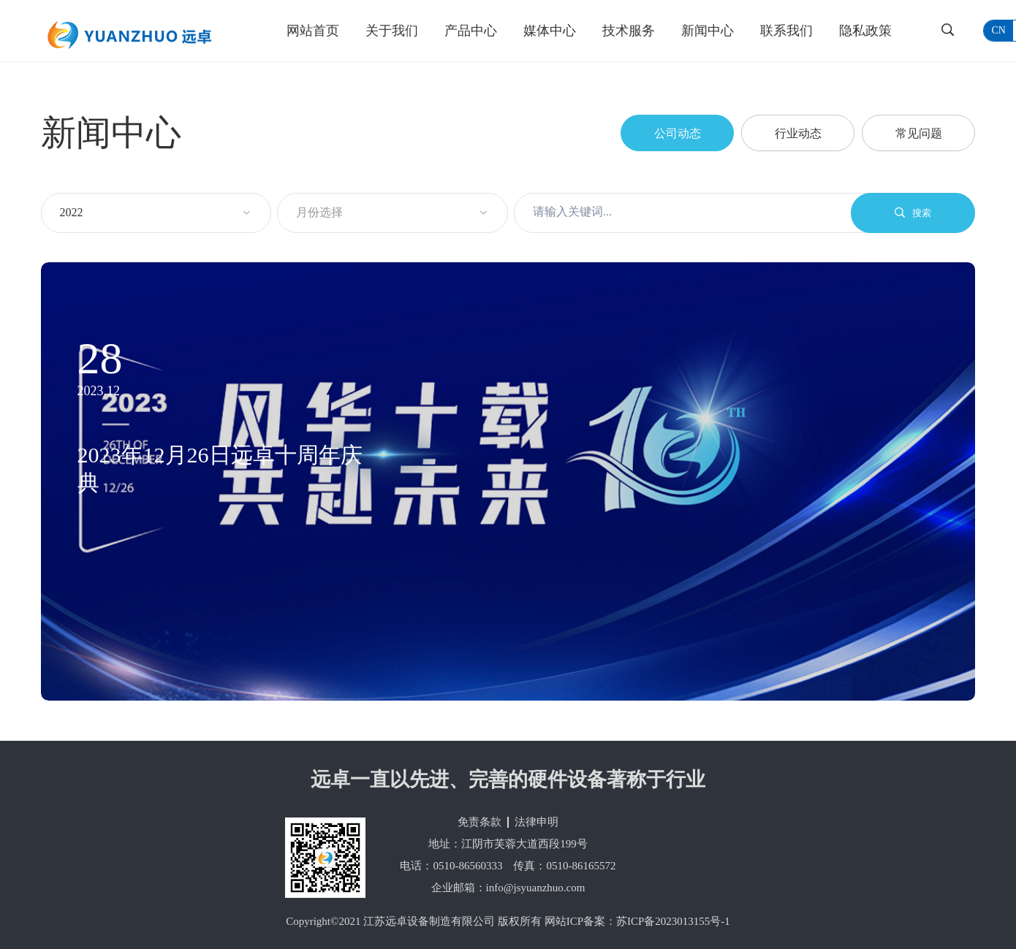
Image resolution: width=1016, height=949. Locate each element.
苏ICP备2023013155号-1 (673, 921)
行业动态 (798, 133)
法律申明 (536, 822)
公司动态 (677, 133)
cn (998, 29)
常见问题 (918, 133)
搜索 (913, 212)
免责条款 (479, 822)
